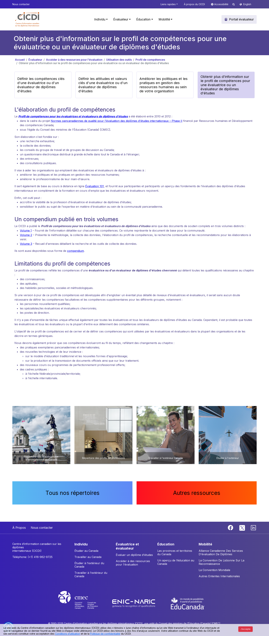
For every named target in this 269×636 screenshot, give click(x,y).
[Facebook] (231, 527)
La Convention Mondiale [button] (214, 570)
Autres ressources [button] (196, 493)
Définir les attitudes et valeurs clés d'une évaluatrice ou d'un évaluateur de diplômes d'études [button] (102, 85)
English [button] (247, 4)
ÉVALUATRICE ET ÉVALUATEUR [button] (127, 546)
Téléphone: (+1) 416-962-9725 (32, 557)
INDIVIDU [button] (81, 544)
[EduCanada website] (187, 603)
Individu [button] (99, 19)
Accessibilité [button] (221, 4)
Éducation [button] (143, 19)
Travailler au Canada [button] (87, 557)
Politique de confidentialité (105, 633)
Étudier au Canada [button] (86, 550)
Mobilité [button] (164, 19)
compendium (75, 251)
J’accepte (245, 629)
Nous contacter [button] (21, 4)
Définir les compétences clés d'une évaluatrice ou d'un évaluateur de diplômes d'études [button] (41, 85)
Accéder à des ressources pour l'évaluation (74, 59)
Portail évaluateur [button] (241, 19)
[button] (27, 19)
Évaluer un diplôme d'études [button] (134, 555)
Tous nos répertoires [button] (72, 493)
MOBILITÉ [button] (205, 544)
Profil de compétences (150, 59)
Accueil (20, 59)
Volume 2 (26, 235)
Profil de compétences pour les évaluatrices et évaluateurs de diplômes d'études (73, 116)
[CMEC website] (82, 603)
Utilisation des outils (119, 59)
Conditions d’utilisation (67, 633)
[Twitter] (242, 527)
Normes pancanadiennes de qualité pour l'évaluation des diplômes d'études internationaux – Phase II (116, 121)
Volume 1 (26, 230)
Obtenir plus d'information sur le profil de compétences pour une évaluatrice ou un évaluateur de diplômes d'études (94, 63)
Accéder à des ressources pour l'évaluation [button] (133, 562)
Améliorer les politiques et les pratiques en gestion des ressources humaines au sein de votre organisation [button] (163, 85)
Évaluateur (35, 59)
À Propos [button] (19, 527)
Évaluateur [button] (120, 19)
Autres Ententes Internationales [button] (219, 576)
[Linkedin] (253, 527)
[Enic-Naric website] (134, 603)
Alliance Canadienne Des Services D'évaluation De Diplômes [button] (221, 552)
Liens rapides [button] (168, 4)
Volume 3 (26, 243)
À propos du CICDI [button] (194, 4)
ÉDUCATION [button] (165, 544)
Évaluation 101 (94, 186)
